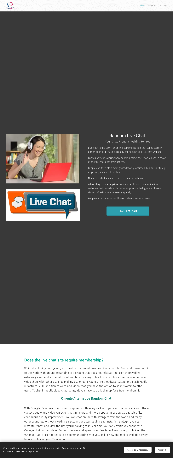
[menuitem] (162, 5)
